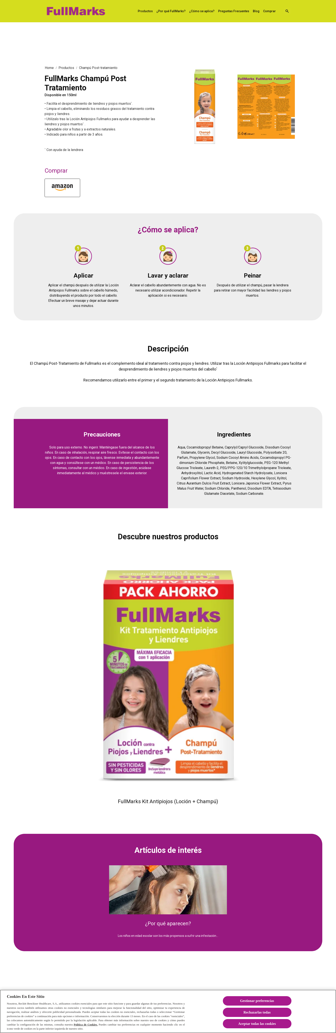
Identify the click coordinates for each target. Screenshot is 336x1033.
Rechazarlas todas (257, 1016)
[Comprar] (269, 11)
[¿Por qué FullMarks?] (171, 11)
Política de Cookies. (86, 1028)
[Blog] (256, 11)
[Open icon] (287, 11)
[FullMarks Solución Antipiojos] (76, 11)
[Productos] (145, 11)
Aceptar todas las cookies (257, 1028)
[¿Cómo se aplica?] (202, 11)
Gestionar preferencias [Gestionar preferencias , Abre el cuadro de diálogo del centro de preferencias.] (257, 1005)
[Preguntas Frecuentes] (233, 11)
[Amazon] (62, 188)
